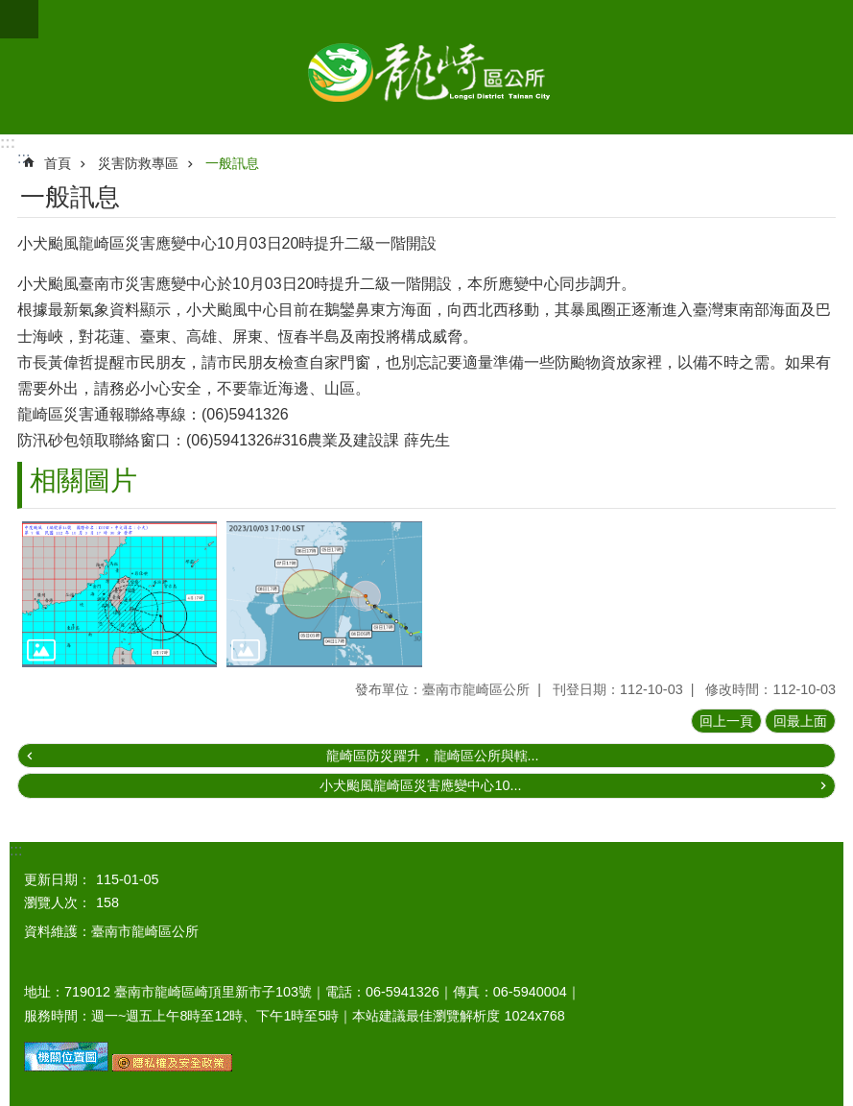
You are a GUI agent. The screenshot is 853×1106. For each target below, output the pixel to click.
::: (7, 142)
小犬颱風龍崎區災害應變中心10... (420, 785)
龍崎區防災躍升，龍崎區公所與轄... (432, 755)
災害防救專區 (138, 163)
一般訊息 (232, 163)
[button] (119, 594)
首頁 (57, 163)
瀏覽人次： (57, 902)
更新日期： (57, 879)
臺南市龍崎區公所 (426, 67)
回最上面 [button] (800, 721)
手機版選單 (19, 19)
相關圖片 (83, 480)
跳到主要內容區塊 (10, 10)
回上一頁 (726, 721)
